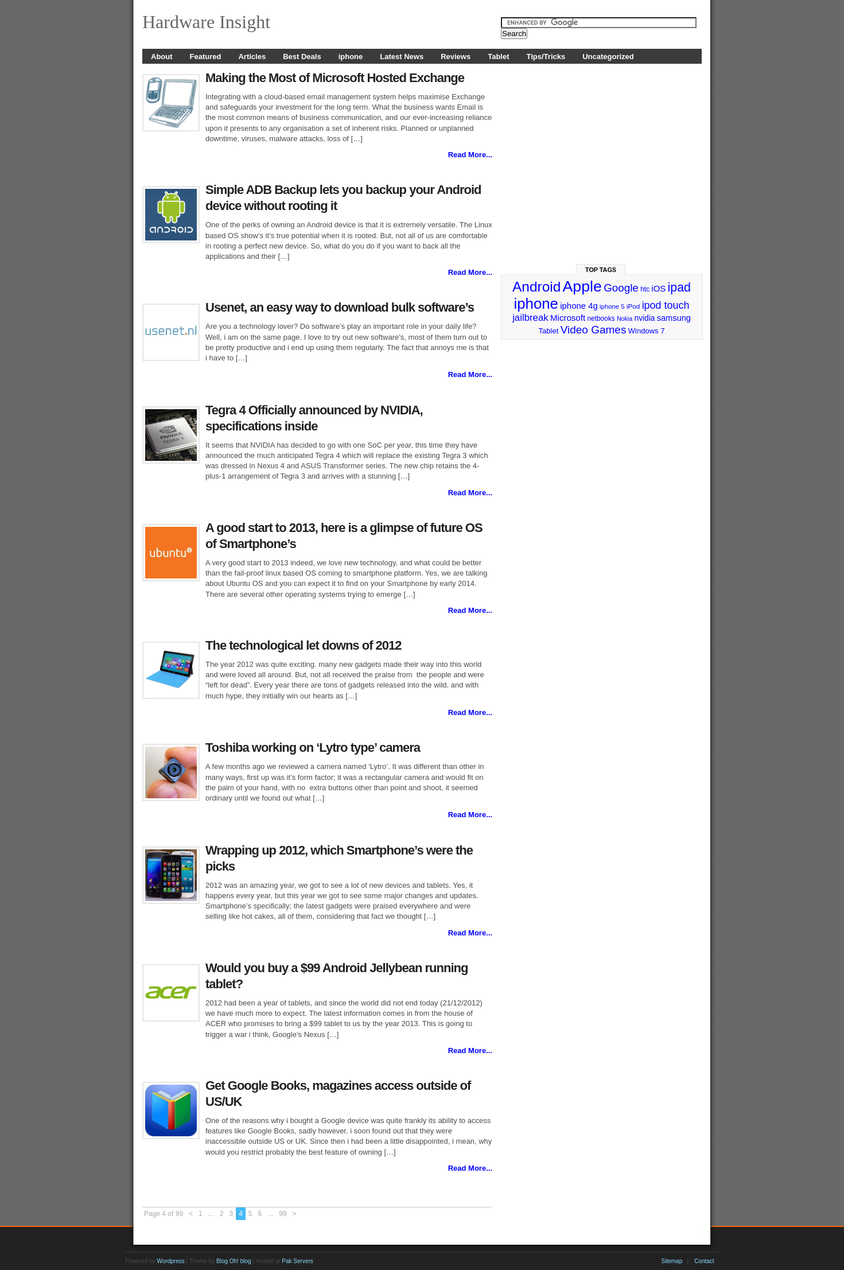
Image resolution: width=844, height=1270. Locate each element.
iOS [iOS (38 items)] (658, 288)
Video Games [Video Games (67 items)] (594, 330)
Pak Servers (297, 1261)
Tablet (498, 56)
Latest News (401, 56)
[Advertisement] (601, 159)
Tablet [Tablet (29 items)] (549, 331)
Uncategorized (608, 56)
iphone (351, 56)
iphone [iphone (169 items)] (536, 304)
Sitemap (672, 1261)
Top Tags (600, 269)
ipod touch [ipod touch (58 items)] (666, 305)
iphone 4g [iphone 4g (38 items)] (578, 305)
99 (282, 1214)
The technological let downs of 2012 (303, 645)
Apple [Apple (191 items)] (582, 286)
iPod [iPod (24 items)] (633, 306)
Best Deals (302, 56)
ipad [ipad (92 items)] (679, 287)
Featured (205, 56)
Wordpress (171, 1261)
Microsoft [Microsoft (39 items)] (567, 318)
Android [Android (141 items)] (536, 286)
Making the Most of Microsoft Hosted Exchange (334, 78)
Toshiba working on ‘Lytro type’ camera (312, 747)
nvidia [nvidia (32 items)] (645, 318)
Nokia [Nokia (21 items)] (624, 318)
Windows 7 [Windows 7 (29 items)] (646, 331)
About (162, 56)
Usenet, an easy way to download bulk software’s (339, 307)
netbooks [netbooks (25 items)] (600, 318)
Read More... (470, 154)
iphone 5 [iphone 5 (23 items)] (612, 306)
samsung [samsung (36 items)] (674, 318)
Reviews (455, 56)
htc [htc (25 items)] (644, 289)
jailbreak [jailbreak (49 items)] (530, 317)
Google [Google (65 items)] (621, 288)
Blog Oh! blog (233, 1261)
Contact (704, 1261)
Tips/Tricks (546, 56)
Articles (252, 56)
